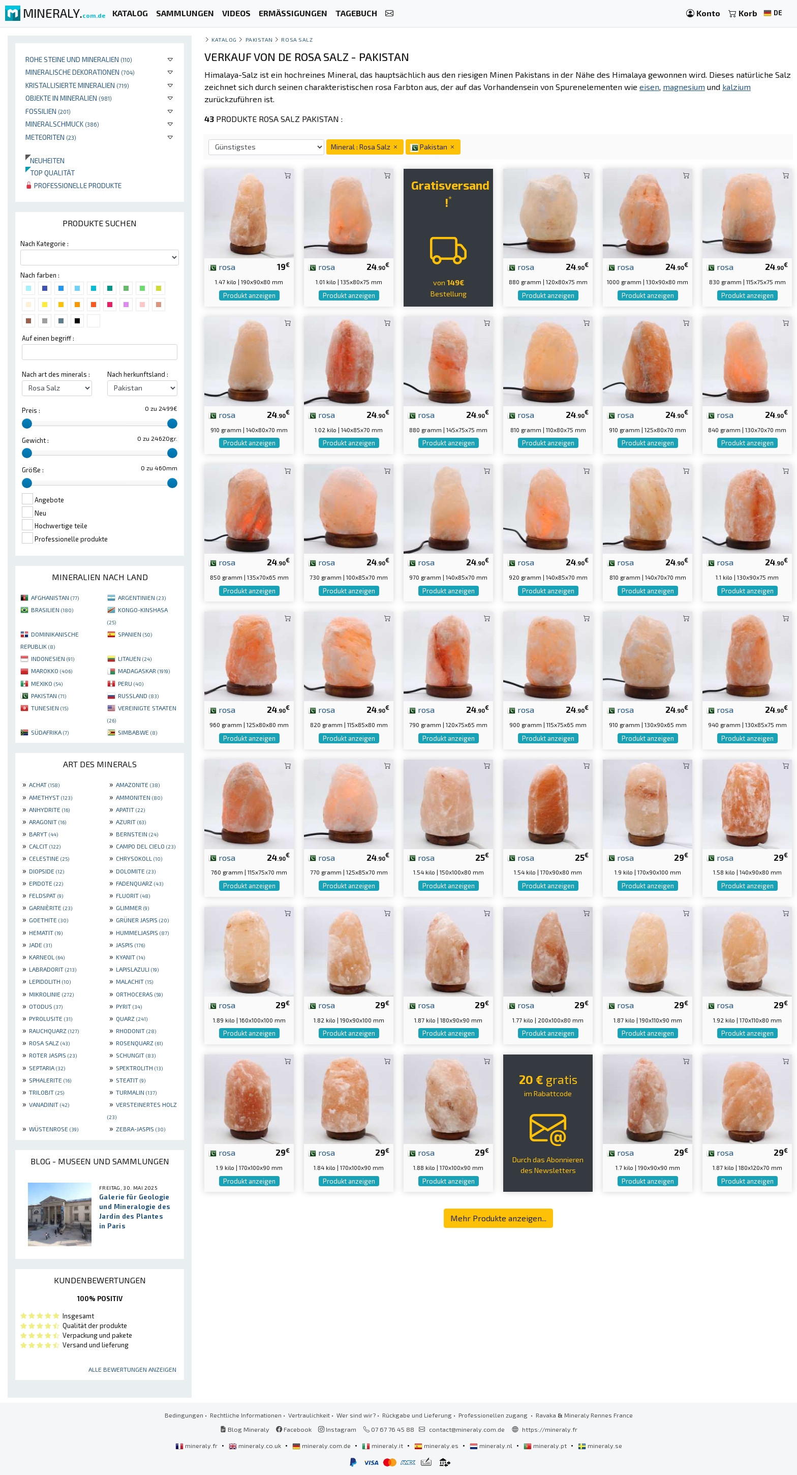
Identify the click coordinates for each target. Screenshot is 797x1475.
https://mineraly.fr (549, 1429)
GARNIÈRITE (50, 907)
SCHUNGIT (136, 1055)
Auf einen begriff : (48, 338)
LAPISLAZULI (137, 969)
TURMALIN (136, 1092)
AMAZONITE (138, 784)
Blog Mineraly (244, 1429)
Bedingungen (184, 1415)
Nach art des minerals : (56, 374)
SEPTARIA (47, 1067)
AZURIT (131, 821)
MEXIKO (47, 683)
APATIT (130, 809)
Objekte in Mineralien (68, 98)
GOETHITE (48, 919)
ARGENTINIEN (142, 597)
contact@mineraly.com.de (467, 1429)
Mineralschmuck (62, 123)
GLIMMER (132, 907)
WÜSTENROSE (53, 1128)
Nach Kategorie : (44, 243)
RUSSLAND (138, 695)
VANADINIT (49, 1104)
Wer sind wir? (356, 1415)
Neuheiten (45, 160)
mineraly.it (383, 1445)
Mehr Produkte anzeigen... (498, 1218)
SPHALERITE (50, 1079)
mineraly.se (600, 1445)
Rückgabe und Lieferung (417, 1415)
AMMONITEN (139, 797)
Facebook (294, 1429)
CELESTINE (49, 858)
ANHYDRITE (49, 809)
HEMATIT (46, 932)
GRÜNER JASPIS (142, 919)
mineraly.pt (546, 1445)
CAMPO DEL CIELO (145, 846)
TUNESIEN (49, 707)
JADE (40, 944)
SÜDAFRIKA (50, 732)
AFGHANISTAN (55, 597)
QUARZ (131, 1018)
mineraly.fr (197, 1445)
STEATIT (130, 1079)
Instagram (337, 1429)
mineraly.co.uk (256, 1445)
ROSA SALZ (49, 1042)
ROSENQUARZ (139, 1042)
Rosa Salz (297, 39)
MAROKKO (51, 670)
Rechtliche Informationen (246, 1415)
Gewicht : (35, 440)
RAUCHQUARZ (54, 1030)
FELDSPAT (46, 895)
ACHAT (44, 784)
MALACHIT (134, 981)
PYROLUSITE (50, 1018)
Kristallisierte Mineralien (77, 85)
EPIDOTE (46, 883)
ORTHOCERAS (139, 994)
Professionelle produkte (73, 185)
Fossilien (48, 111)
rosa (221, 266)
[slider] (27, 423)
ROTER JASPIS (53, 1055)
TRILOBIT (46, 1092)
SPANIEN (135, 634)
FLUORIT (133, 895)
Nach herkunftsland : (137, 374)
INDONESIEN (52, 658)
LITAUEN (134, 658)
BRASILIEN (52, 609)
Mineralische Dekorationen (80, 72)
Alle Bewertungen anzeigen (132, 1369)
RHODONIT (136, 1030)
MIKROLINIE (51, 994)
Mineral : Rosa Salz (365, 146)
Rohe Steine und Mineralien (78, 59)
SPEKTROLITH (139, 1067)
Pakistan (259, 39)
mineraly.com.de (322, 1445)
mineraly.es (437, 1445)
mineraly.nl (492, 1445)
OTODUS (46, 1006)
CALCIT (44, 846)
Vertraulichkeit (309, 1415)
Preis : (31, 410)
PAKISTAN (48, 695)
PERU (130, 683)
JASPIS (130, 944)
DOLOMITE (136, 871)
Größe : (33, 470)
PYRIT (129, 1006)
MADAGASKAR (144, 670)
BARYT (43, 833)
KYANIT (130, 956)
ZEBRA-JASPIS (140, 1128)
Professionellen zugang (493, 1415)
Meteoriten (50, 137)
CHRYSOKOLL (139, 858)
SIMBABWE (137, 732)
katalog (224, 39)
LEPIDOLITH (50, 981)
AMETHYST (50, 797)
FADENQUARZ (139, 883)
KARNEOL (47, 956)
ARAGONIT (47, 821)
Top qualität (50, 172)
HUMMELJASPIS (142, 932)
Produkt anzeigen (249, 295)
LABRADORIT (52, 969)
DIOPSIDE (46, 871)
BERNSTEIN (137, 833)
